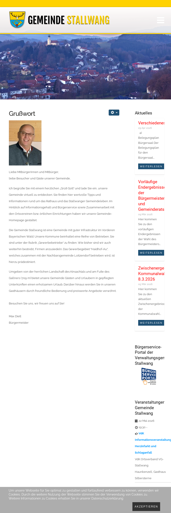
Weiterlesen (151, 166)
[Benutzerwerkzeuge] (114, 113)
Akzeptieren (146, 506)
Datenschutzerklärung (107, 498)
